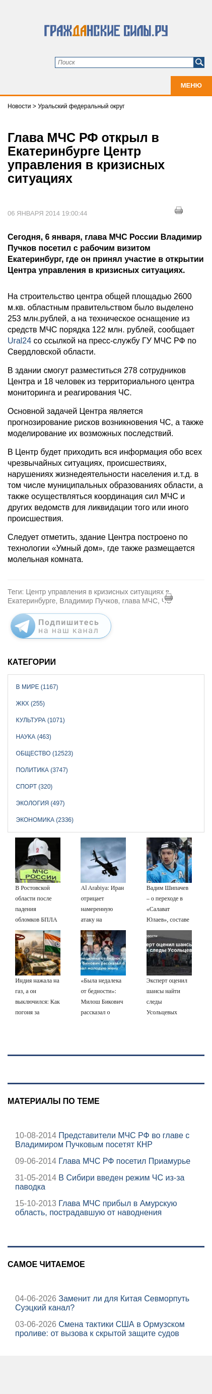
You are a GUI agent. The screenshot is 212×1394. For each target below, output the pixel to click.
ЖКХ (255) (30, 703)
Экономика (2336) (45, 819)
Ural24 (21, 340)
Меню (191, 85)
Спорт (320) (34, 786)
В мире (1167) (37, 686)
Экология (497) (40, 803)
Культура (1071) (40, 720)
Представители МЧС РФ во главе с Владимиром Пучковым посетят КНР (102, 1140)
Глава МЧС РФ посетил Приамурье (123, 1161)
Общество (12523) (45, 753)
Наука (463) (33, 736)
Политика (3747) (42, 770)
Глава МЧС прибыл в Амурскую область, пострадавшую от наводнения (96, 1208)
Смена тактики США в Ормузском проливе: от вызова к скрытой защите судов (100, 1329)
